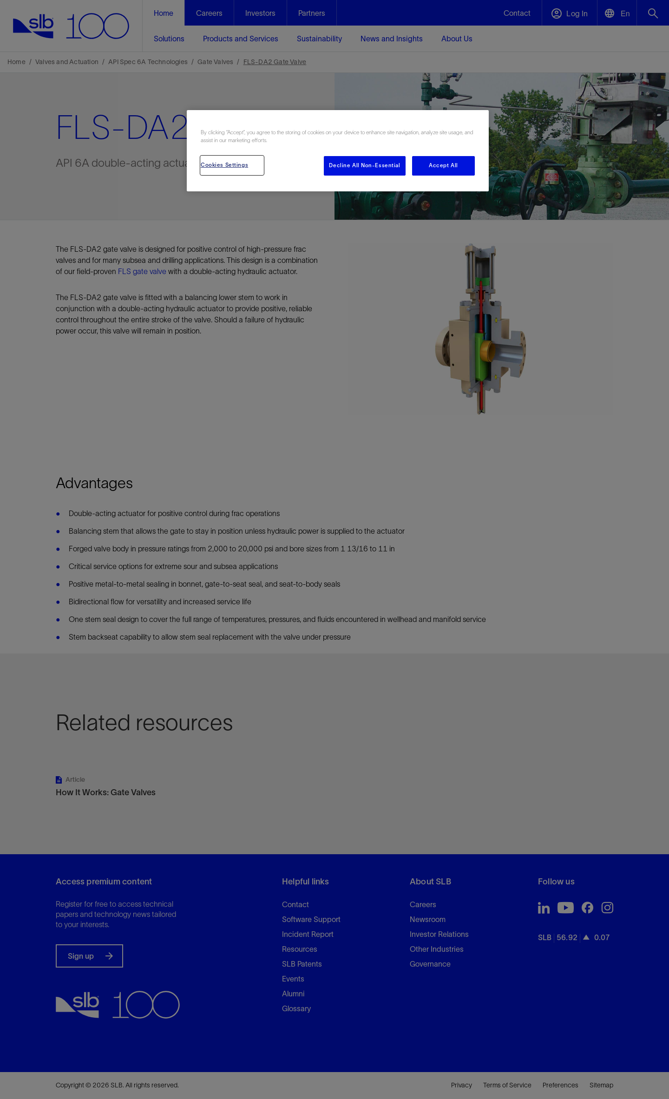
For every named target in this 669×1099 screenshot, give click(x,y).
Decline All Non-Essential (364, 165)
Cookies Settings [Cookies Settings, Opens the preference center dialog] (224, 165)
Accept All (443, 165)
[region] (338, 150)
